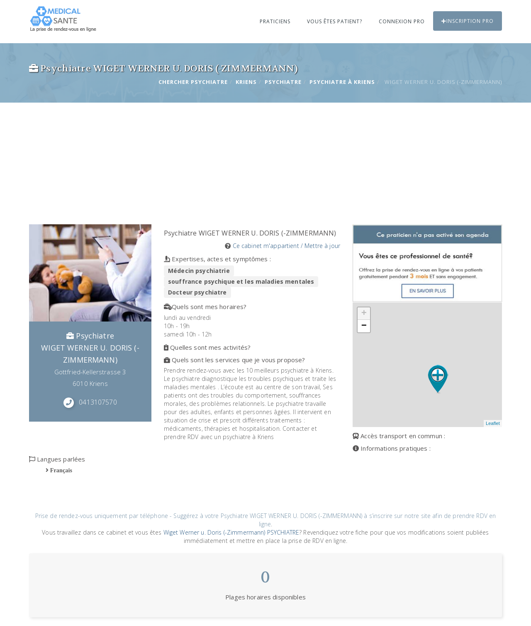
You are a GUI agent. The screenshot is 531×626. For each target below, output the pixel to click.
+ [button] (364, 313)
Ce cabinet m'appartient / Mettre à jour (286, 246)
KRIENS (246, 82)
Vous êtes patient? (334, 21)
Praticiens (275, 21)
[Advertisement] (265, 162)
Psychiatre (283, 82)
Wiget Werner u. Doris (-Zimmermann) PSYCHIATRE (231, 532)
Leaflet (493, 423)
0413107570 (98, 402)
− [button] (364, 326)
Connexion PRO (402, 21)
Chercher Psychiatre (193, 82)
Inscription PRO (467, 21)
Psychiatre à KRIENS (342, 82)
